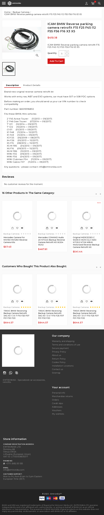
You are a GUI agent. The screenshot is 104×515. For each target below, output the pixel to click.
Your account (61, 387)
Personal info (58, 393)
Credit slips (57, 403)
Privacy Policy (59, 352)
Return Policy (59, 359)
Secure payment (60, 348)
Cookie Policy (59, 362)
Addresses (57, 407)
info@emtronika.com (13, 470)
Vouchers (56, 410)
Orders (55, 400)
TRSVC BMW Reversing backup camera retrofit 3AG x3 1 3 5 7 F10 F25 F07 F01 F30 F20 (16, 314)
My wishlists (58, 414)
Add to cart (56, 61)
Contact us (57, 369)
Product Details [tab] (31, 85)
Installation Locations (62, 366)
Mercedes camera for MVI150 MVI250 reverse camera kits (15, 240)
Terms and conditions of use (66, 345)
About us (56, 355)
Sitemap (56, 373)
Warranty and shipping (63, 341)
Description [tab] (12, 85)
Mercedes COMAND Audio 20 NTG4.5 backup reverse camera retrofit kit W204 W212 (51, 241)
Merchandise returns (62, 396)
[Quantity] (62, 53)
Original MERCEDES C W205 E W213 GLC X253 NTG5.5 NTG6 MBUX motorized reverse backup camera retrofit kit (86, 242)
